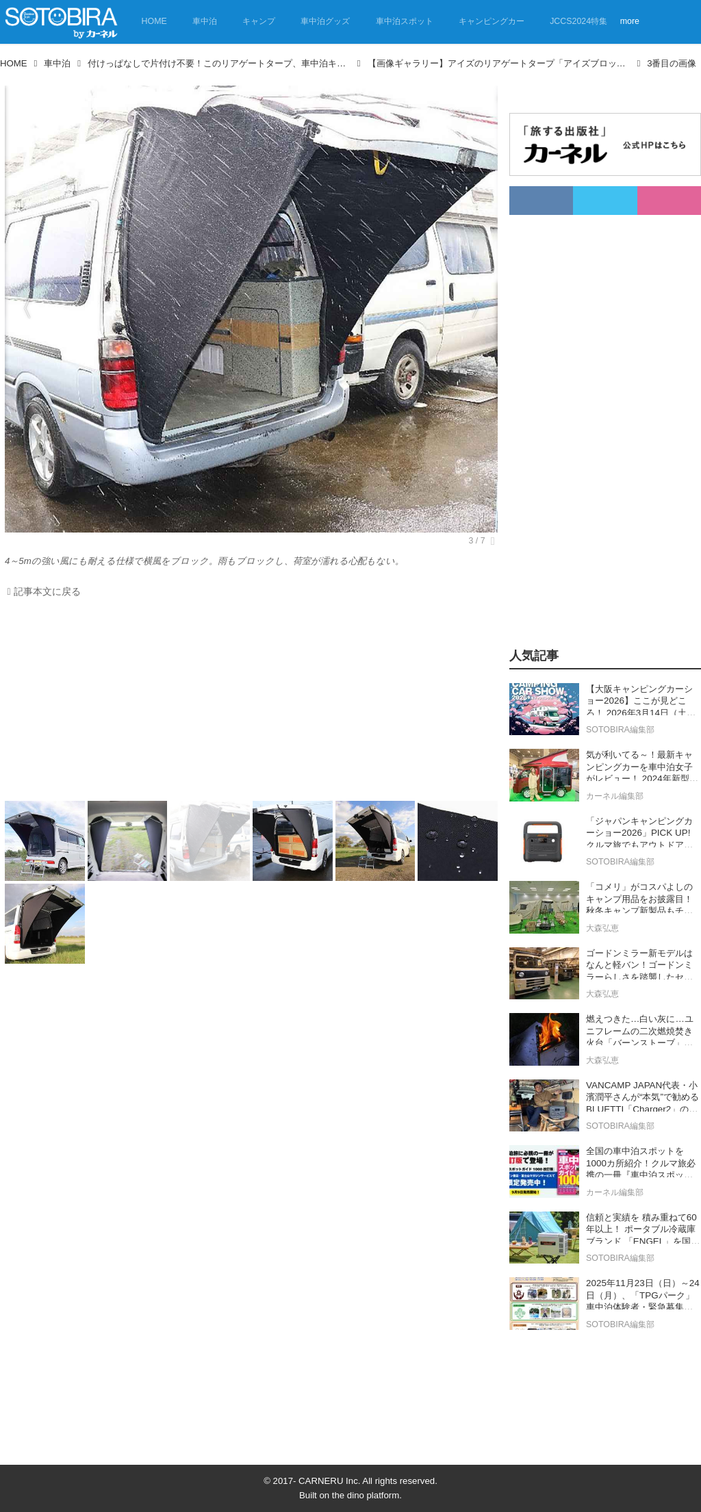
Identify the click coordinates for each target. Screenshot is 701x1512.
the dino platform (365, 1495)
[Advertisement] (248, 703)
